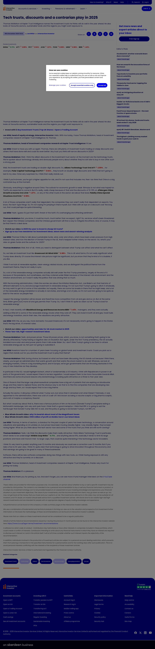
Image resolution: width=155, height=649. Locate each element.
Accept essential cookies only (82, 85)
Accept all (102, 85)
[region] (78, 78)
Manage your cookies (57, 85)
